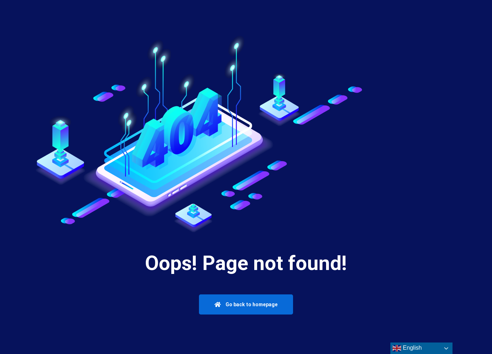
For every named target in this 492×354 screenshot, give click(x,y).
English (407, 348)
